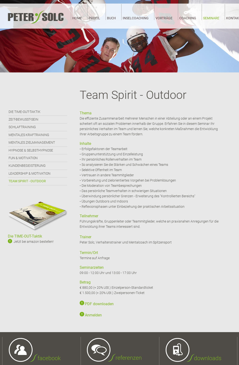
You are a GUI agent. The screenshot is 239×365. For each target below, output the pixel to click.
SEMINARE (211, 18)
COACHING (187, 18)
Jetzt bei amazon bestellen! (34, 241)
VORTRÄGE (164, 18)
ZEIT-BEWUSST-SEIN (23, 119)
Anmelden (93, 315)
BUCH (111, 18)
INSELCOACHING (136, 18)
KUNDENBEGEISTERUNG (27, 165)
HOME (77, 18)
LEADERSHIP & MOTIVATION (29, 173)
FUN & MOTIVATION (23, 158)
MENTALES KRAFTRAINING (29, 135)
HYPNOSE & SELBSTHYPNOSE (31, 150)
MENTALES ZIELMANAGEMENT (32, 142)
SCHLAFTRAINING (22, 127)
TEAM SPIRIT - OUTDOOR (27, 181)
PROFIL (94, 18)
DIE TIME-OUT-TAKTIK (24, 112)
